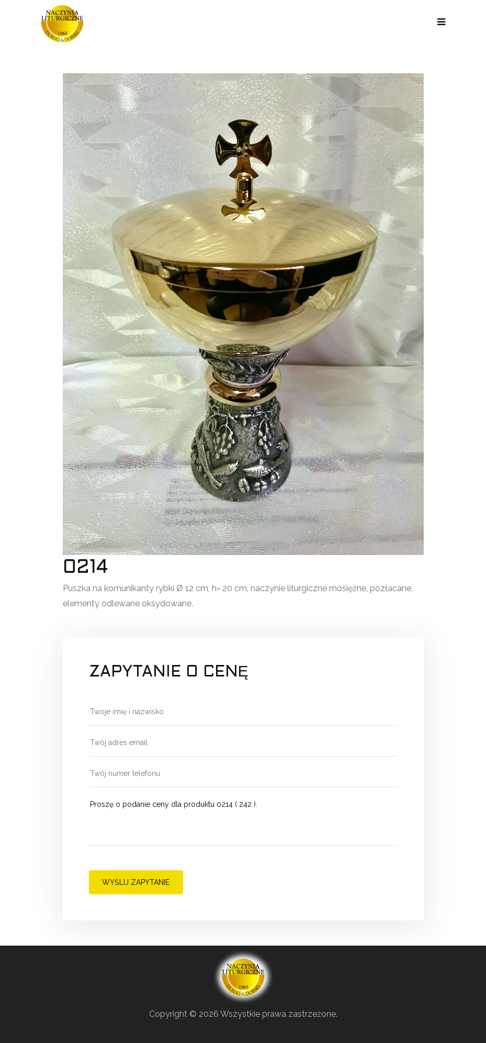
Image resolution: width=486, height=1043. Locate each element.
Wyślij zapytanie (135, 882)
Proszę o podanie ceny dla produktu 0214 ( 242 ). (243, 822)
